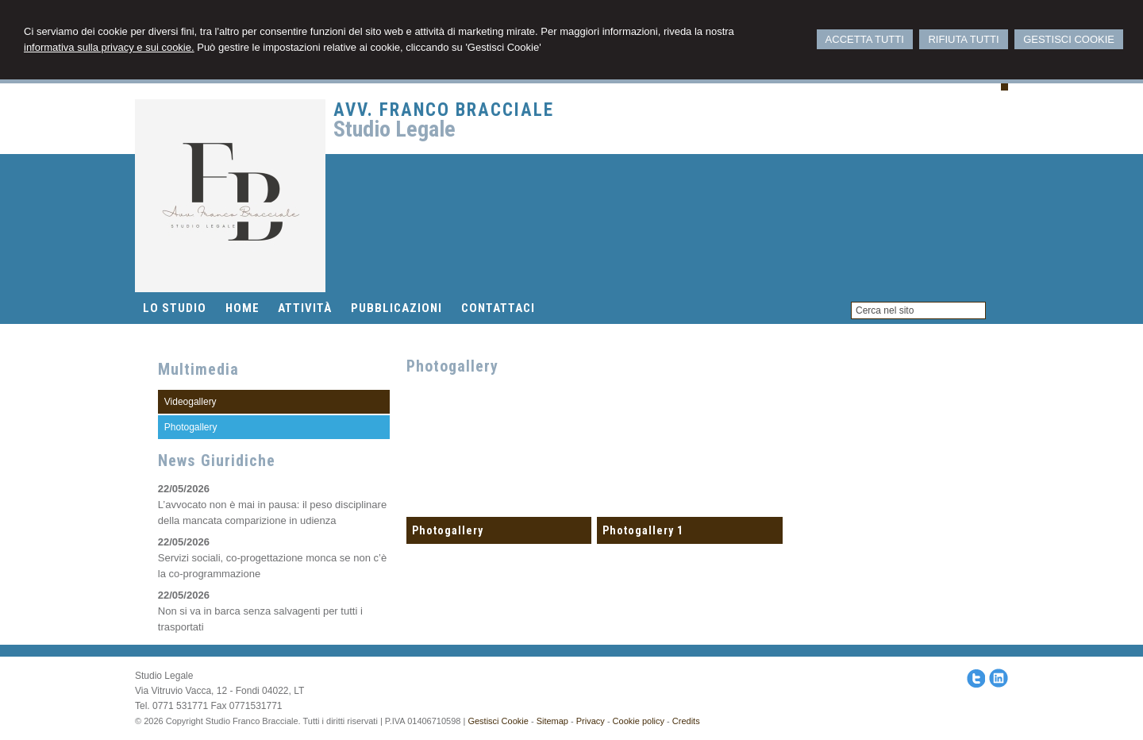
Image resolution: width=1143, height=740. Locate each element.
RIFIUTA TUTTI (963, 39)
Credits (686, 721)
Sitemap (552, 721)
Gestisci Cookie (498, 721)
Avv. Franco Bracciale (443, 110)
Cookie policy (638, 721)
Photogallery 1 (642, 530)
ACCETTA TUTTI (865, 39)
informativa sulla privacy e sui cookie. (109, 47)
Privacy (590, 721)
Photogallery (447, 530)
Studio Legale (394, 129)
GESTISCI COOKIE (1068, 39)
